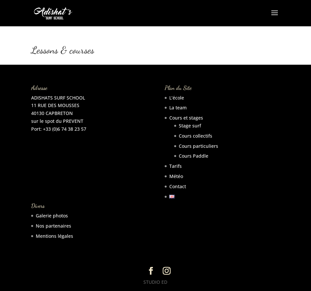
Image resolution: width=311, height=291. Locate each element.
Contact (177, 186)
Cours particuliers (198, 146)
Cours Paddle (193, 156)
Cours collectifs (195, 136)
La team (178, 107)
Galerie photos (52, 216)
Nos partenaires (53, 226)
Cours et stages (186, 118)
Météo (176, 176)
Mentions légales (54, 236)
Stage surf (190, 126)
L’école (176, 98)
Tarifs (175, 166)
